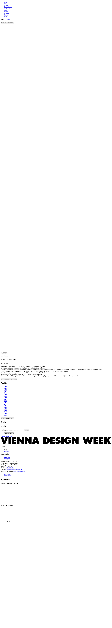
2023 (5, 390)
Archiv (6, 16)
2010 (5, 410)
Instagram (22, 471)
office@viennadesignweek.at (13, 469)
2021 (5, 393)
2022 (5, 391)
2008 (5, 413)
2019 (5, 396)
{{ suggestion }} (9, 433)
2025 (5, 386)
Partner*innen (8, 7)
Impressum (7, 474)
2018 (5, 397)
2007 (5, 415)
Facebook (16, 471)
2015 (5, 402)
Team (5, 10)
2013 (5, 405)
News (5, 3)
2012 (5, 407)
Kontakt (6, 13)
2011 (5, 409)
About (6, 5)
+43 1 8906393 (10, 468)
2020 (5, 394)
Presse (6, 11)
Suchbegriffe (4, 430)
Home (6, 2)
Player (6, 15)
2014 (5, 404)
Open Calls (7, 8)
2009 (5, 412)
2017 (5, 399)
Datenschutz (7, 475)
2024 (5, 388)
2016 (5, 401)
